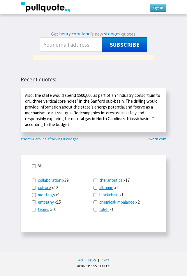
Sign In (158, 8)
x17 (111, 180)
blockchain (109, 195)
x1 (46, 195)
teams (43, 209)
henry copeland (75, 34)
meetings (46, 195)
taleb (104, 209)
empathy (46, 202)
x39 (50, 180)
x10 (44, 209)
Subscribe (125, 44)
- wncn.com (156, 139)
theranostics (111, 180)
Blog (92, 260)
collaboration (49, 180)
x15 (46, 202)
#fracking (54, 139)
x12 (45, 187)
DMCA (105, 260)
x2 (116, 202)
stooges (112, 34)
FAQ (80, 260)
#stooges (70, 139)
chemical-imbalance (117, 202)
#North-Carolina (34, 139)
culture (44, 187)
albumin (106, 187)
